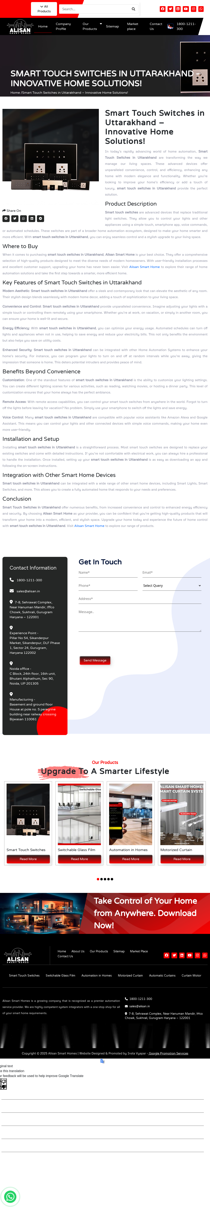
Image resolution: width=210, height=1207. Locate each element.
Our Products (99, 951)
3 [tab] (105, 879)
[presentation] (110, 644)
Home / (16, 93)
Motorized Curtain (130, 975)
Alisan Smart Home (144, 267)
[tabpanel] (28, 823)
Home (43, 26)
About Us (77, 951)
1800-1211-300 (186, 26)
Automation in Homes (96, 975)
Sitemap (112, 26)
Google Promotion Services (168, 1053)
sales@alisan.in (28, 591)
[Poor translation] (4, 1084)
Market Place (139, 951)
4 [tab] (108, 879)
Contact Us (65, 956)
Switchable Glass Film (60, 975)
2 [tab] (101, 879)
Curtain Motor (191, 975)
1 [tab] (98, 879)
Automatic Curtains (162, 975)
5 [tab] (112, 879)
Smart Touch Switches (24, 975)
